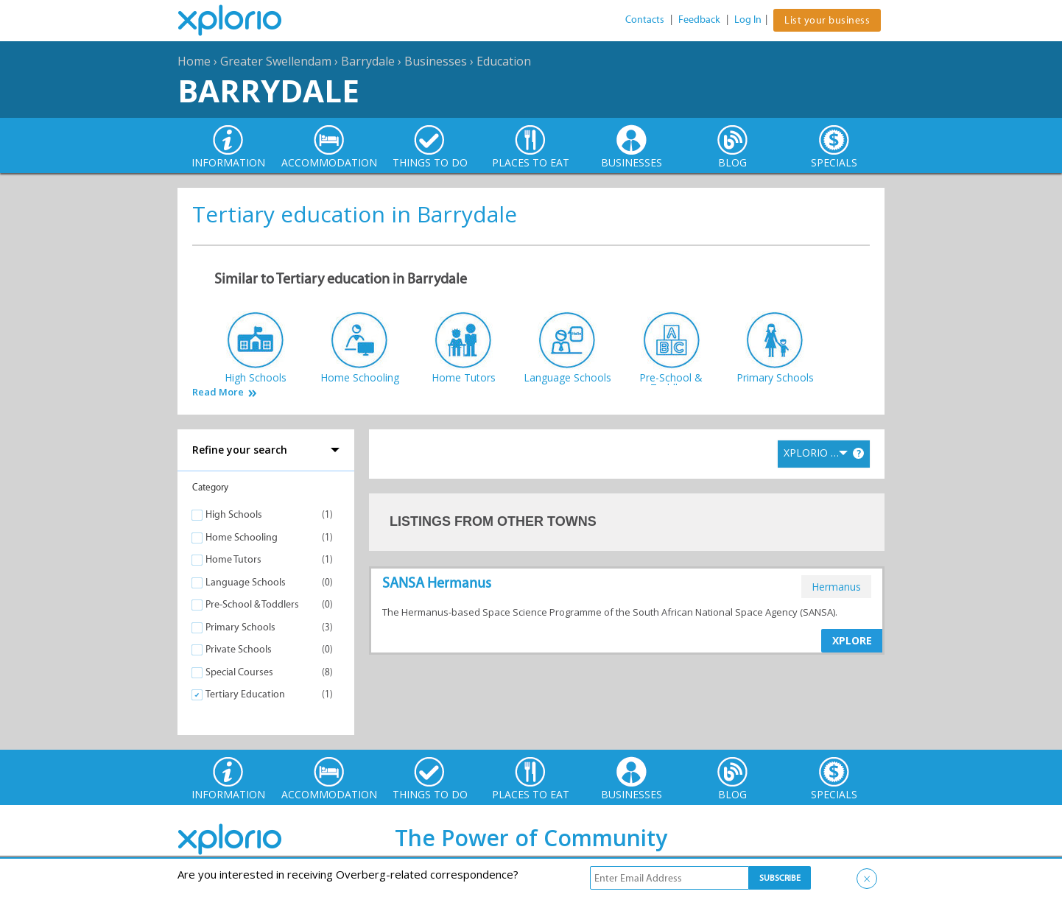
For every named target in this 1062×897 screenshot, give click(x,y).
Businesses (435, 61)
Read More (218, 392)
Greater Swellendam (275, 61)
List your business (827, 20)
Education (504, 61)
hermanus (836, 587)
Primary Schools (240, 627)
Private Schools (238, 649)
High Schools (233, 514)
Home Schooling (241, 537)
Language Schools (245, 582)
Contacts (644, 19)
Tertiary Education (245, 694)
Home (194, 61)
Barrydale (368, 61)
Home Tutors (233, 559)
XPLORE (852, 640)
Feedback (699, 19)
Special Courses (239, 672)
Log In (748, 19)
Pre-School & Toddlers (252, 604)
